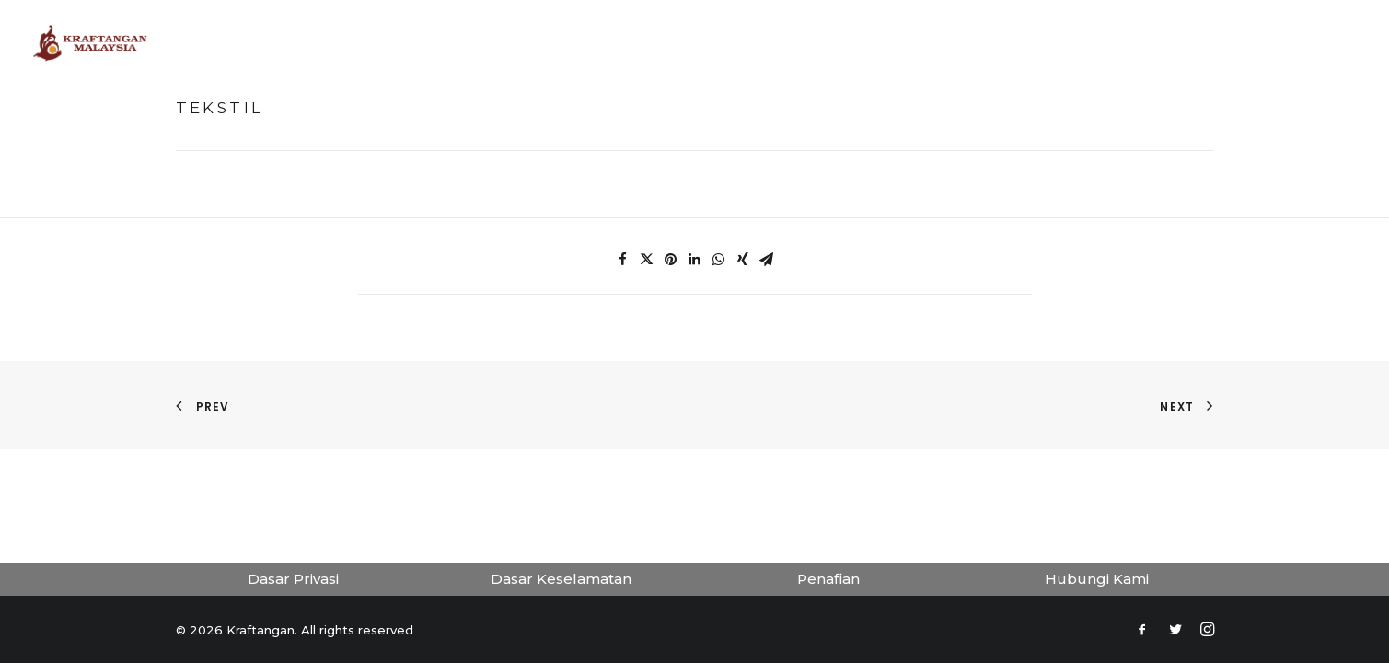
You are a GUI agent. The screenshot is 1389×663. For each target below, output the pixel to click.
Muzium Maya (590, 43)
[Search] (1349, 43)
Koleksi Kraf (817, 43)
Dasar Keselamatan (561, 578)
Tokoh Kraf (705, 43)
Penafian (828, 578)
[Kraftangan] (90, 43)
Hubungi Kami (1097, 578)
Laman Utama (469, 43)
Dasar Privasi (293, 578)
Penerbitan (927, 43)
